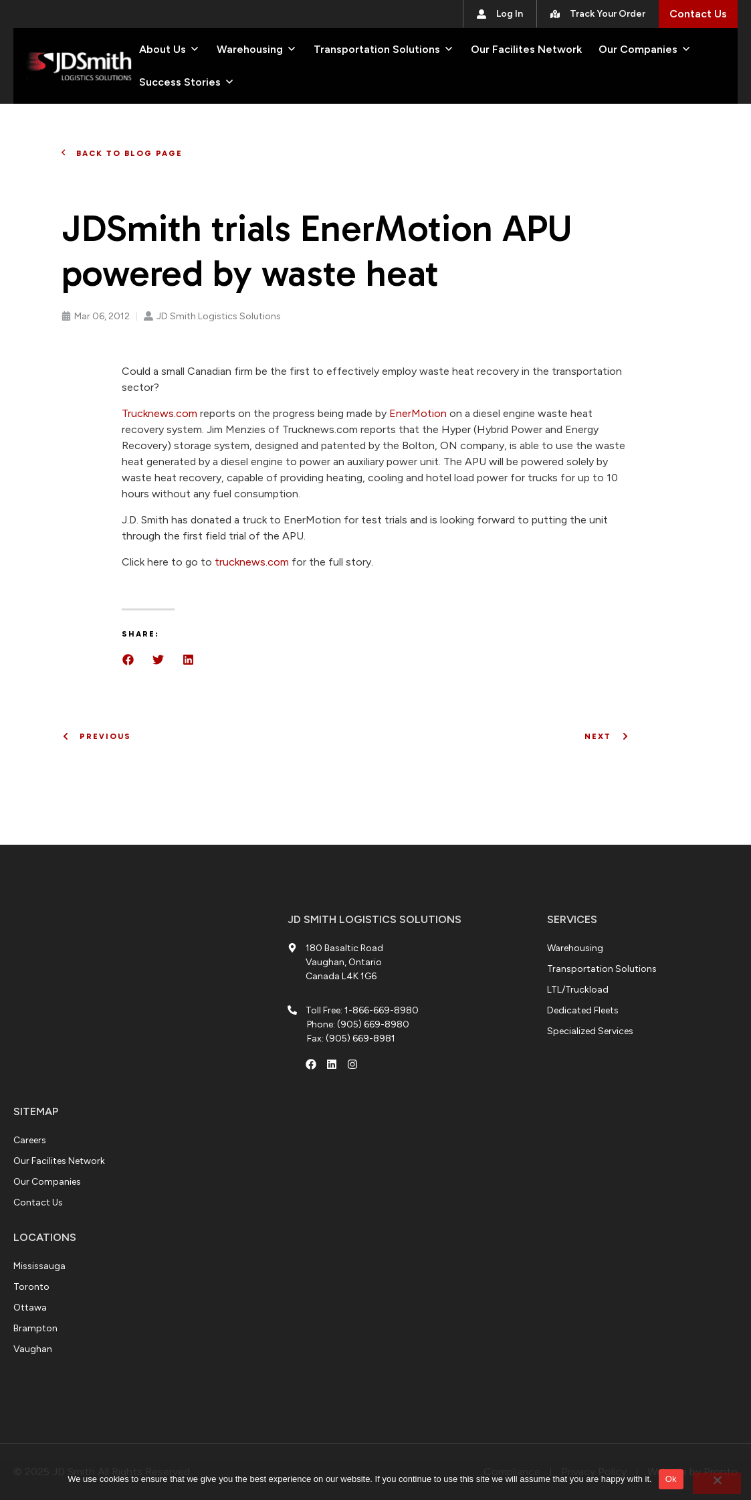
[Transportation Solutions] (377, 49)
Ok (671, 1479)
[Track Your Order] (597, 13)
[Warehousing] (250, 49)
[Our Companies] (638, 49)
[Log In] (499, 13)
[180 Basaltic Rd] (130, 998)
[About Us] (162, 49)
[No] (717, 1483)
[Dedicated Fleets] (583, 1010)
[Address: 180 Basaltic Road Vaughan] (347, 962)
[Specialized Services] (590, 1031)
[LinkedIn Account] (331, 1064)
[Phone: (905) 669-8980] (358, 1024)
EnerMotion (418, 413)
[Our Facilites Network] (526, 49)
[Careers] (29, 1140)
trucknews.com (252, 562)
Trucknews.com (159, 413)
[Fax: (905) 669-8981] (351, 1038)
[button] (128, 660)
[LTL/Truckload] (578, 990)
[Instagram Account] (352, 1064)
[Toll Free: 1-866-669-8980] (353, 1010)
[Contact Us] (698, 14)
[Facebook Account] (311, 1064)
